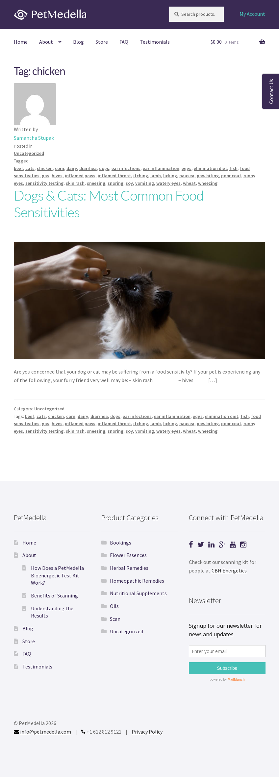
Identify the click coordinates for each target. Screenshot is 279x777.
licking (170, 176)
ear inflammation (161, 168)
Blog (78, 41)
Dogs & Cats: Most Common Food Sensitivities (109, 203)
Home (21, 41)
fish (233, 168)
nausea (186, 176)
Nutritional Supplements (138, 593)
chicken (45, 168)
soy (129, 183)
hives (57, 176)
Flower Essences (128, 555)
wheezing (207, 183)
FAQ (123, 41)
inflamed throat (114, 176)
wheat (189, 183)
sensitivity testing (44, 183)
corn (59, 168)
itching (140, 176)
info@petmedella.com (45, 731)
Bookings (120, 542)
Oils (114, 606)
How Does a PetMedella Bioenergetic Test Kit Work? (57, 575)
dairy (71, 168)
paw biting (208, 176)
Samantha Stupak (34, 137)
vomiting (144, 183)
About (46, 41)
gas (45, 176)
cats (30, 168)
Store (101, 41)
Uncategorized (29, 153)
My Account (252, 14)
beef (18, 168)
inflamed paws (80, 176)
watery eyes (168, 183)
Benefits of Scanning (54, 595)
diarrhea (88, 168)
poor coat (231, 176)
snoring (115, 183)
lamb (155, 176)
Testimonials (155, 41)
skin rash (75, 183)
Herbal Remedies (129, 568)
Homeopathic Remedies (137, 580)
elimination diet (210, 168)
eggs (186, 168)
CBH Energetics (229, 570)
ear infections (126, 168)
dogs (104, 168)
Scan (115, 619)
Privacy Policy (147, 731)
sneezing (96, 183)
